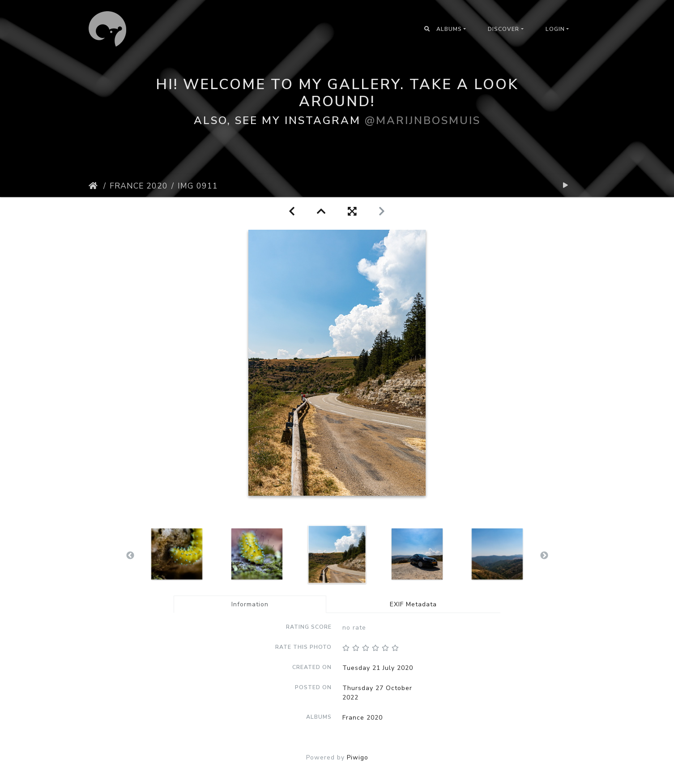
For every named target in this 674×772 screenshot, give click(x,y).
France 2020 (139, 185)
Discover (503, 29)
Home (94, 186)
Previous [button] (130, 555)
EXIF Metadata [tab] (413, 604)
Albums (449, 29)
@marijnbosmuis (423, 120)
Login (555, 29)
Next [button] (544, 555)
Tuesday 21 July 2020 (377, 668)
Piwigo (357, 757)
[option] (177, 554)
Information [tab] (250, 604)
